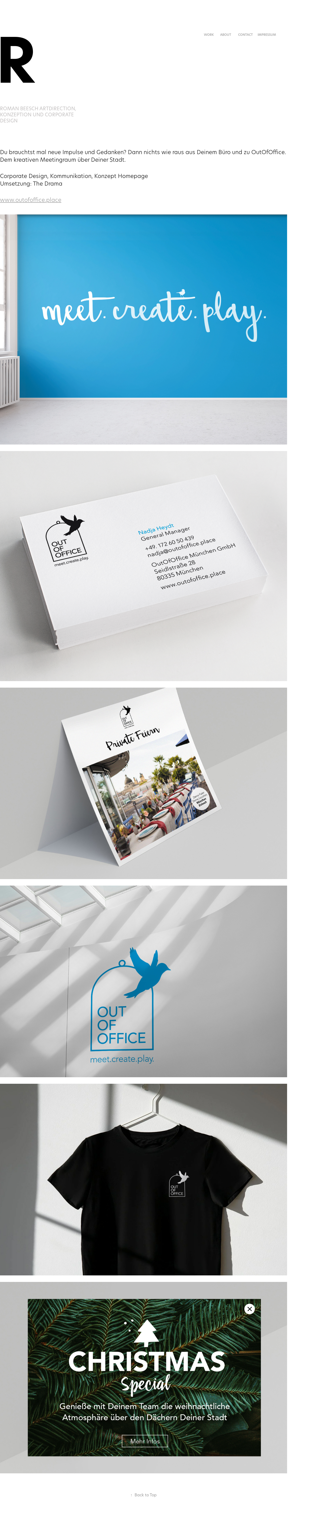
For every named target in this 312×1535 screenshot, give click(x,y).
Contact (245, 35)
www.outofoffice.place (30, 199)
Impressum (267, 35)
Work (209, 35)
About (225, 35)
